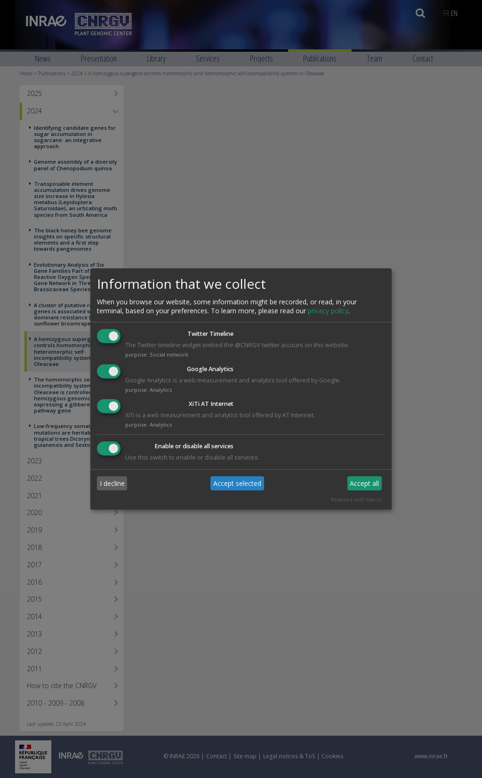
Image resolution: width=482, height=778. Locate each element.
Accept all (364, 483)
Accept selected (237, 483)
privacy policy (328, 310)
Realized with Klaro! (356, 499)
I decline (112, 483)
